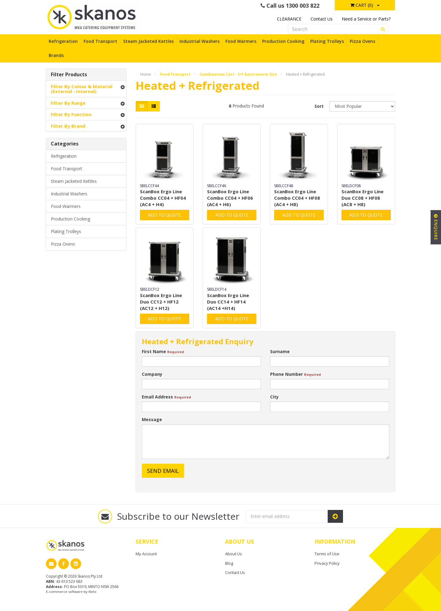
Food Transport (100, 41)
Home (145, 74)
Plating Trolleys (327, 41)
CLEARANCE (289, 19)
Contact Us (322, 19)
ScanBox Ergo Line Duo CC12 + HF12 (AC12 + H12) (161, 301)
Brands (56, 55)
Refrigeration (63, 41)
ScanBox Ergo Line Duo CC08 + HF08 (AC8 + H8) (362, 197)
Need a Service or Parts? (366, 19)
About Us (233, 553)
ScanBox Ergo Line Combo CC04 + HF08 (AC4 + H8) (297, 197)
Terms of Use (327, 553)
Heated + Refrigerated (305, 74)
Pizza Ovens (362, 41)
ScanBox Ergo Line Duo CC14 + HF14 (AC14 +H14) (228, 301)
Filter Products (69, 74)
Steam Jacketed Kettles (148, 41)
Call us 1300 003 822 (290, 5)
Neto (92, 591)
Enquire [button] (436, 227)
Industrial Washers (199, 41)
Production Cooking (283, 41)
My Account (146, 553)
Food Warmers (240, 41)
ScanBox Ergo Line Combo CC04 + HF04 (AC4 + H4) (163, 197)
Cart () (361, 5)
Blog (229, 563)
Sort (319, 106)
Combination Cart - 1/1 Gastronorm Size (238, 74)
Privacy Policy (327, 563)
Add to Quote (164, 215)
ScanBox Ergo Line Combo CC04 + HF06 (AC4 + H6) (230, 197)
